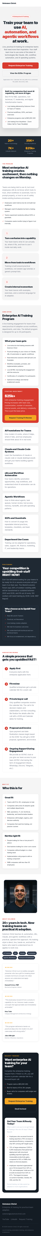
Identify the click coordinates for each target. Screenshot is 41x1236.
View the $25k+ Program (20, 73)
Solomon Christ (9, 3)
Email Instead (20, 1109)
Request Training (25, 1219)
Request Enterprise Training (20, 66)
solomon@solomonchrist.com (13, 1214)
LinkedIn (14, 1219)
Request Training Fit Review (20, 418)
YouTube (5, 1219)
